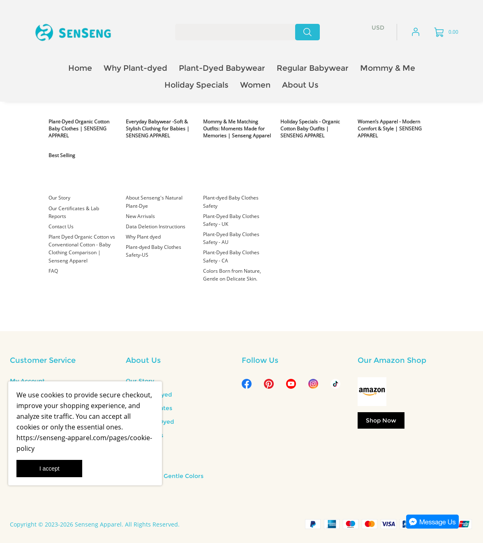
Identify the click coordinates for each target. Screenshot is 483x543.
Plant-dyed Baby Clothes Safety (231, 201)
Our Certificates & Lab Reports (74, 212)
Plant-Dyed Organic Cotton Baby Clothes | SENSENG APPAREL (79, 128)
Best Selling (62, 155)
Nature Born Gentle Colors (164, 476)
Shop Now (381, 420)
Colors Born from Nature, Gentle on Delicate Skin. (232, 274)
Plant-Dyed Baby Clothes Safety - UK (231, 220)
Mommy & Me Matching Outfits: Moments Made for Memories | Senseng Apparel (237, 128)
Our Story (59, 197)
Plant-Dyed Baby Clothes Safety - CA (231, 256)
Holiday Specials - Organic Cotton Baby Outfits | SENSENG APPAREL (310, 128)
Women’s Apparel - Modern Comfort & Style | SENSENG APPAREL (390, 128)
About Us (143, 360)
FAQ (53, 270)
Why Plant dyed (143, 236)
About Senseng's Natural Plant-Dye (154, 201)
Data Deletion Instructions (155, 226)
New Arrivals (140, 216)
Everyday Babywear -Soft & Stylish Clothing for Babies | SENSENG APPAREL (158, 128)
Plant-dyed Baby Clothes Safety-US (153, 251)
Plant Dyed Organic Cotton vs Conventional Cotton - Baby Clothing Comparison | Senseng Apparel (82, 248)
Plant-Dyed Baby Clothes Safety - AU (231, 238)
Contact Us (61, 226)
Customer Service (43, 360)
